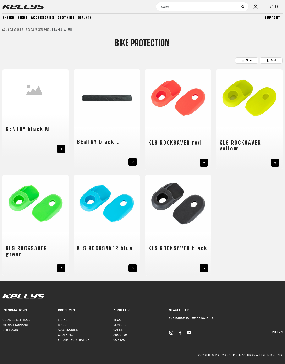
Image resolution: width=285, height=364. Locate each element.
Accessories (42, 18)
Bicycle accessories (37, 29)
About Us (120, 334)
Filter (246, 60)
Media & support (15, 324)
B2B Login (10, 329)
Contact (120, 339)
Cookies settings (16, 319)
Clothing (66, 18)
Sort (271, 60)
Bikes (23, 18)
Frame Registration (74, 339)
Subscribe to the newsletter (192, 317)
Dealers (85, 18)
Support (272, 18)
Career (119, 329)
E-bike (8, 18)
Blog (117, 319)
